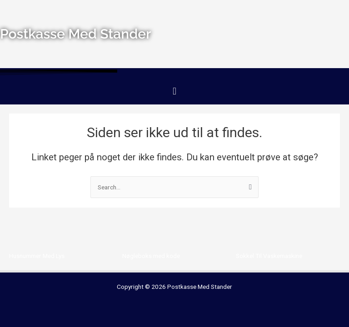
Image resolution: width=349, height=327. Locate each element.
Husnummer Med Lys (37, 255)
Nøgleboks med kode (151, 255)
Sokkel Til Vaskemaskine (269, 255)
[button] (174, 91)
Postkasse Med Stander (199, 286)
